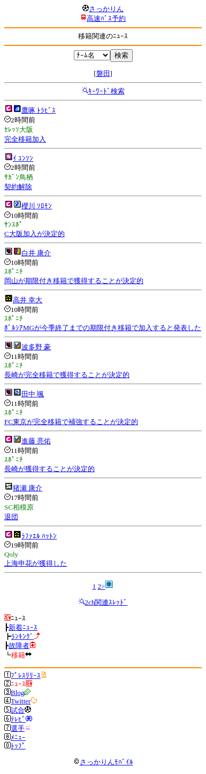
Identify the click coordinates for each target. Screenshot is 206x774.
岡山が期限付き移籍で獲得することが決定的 (73, 281)
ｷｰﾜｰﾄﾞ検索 (106, 91)
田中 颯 (32, 394)
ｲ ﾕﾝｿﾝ (23, 158)
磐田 (103, 73)
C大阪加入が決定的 (34, 234)
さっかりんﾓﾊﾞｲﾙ (103, 762)
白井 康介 (36, 253)
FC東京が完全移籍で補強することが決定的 (71, 422)
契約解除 (18, 187)
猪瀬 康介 (27, 488)
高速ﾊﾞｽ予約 (106, 18)
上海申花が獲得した (35, 563)
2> (101, 586)
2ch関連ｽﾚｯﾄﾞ (106, 602)
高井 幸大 (27, 300)
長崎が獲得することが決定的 (49, 469)
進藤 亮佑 (36, 441)
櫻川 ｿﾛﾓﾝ (36, 206)
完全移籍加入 (25, 139)
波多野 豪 (36, 347)
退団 (11, 517)
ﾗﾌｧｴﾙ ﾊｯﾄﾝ (39, 536)
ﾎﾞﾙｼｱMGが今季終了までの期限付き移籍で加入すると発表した (102, 328)
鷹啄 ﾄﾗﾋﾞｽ (38, 110)
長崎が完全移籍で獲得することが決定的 (66, 375)
